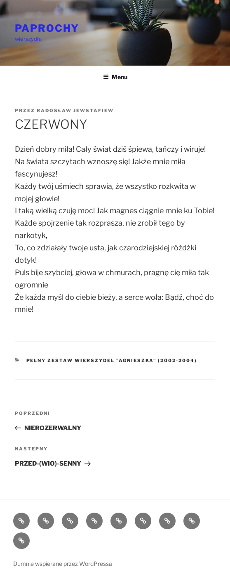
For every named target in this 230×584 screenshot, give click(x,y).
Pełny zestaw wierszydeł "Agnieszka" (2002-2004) (111, 360)
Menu (115, 76)
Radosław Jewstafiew (75, 110)
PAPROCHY (47, 28)
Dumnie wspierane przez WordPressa (62, 563)
